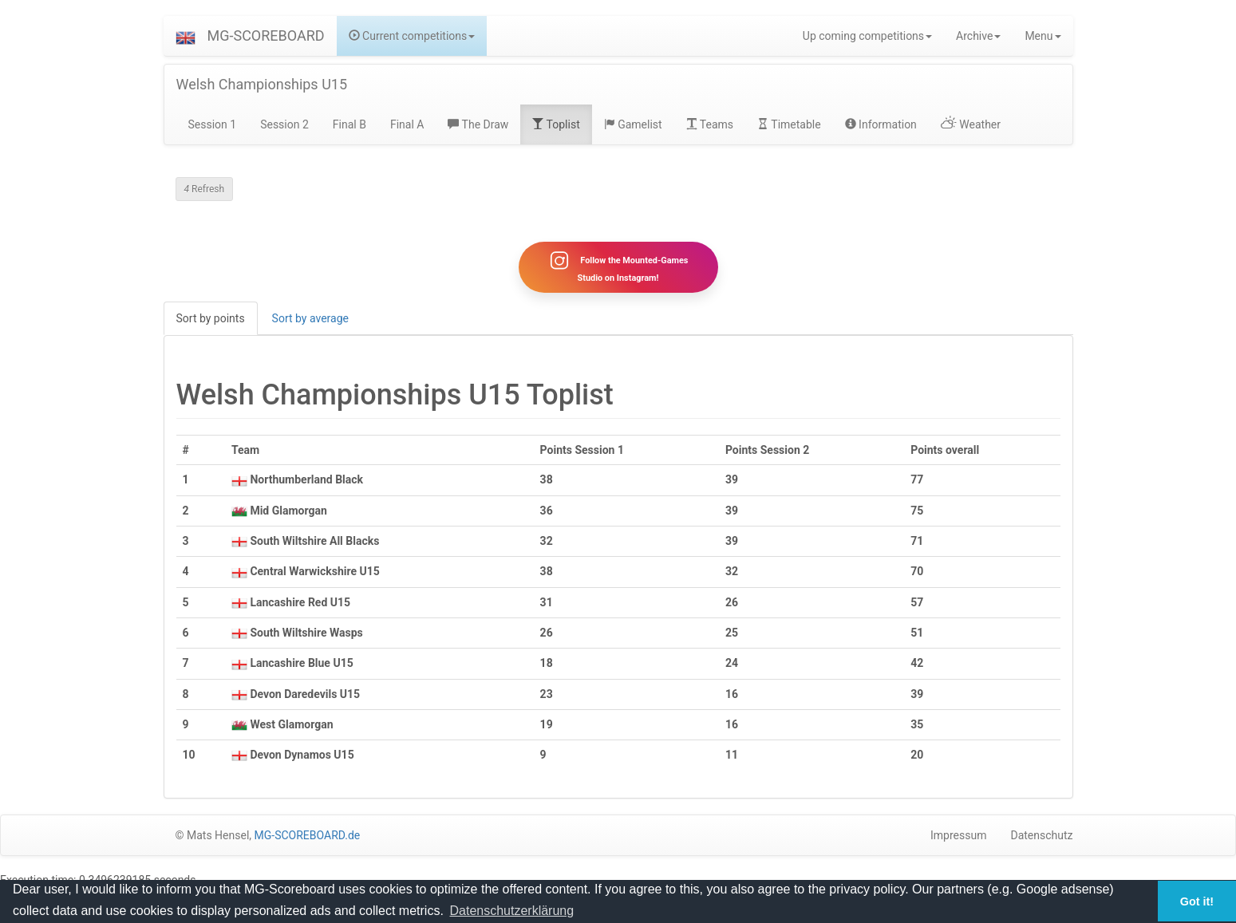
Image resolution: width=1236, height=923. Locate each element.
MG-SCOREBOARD (266, 35)
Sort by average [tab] (310, 320)
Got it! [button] (1197, 901)
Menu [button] (1042, 36)
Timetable (789, 124)
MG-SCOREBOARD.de (308, 838)
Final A (407, 124)
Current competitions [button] (412, 36)
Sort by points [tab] (210, 320)
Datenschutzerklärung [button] (511, 910)
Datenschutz (1041, 838)
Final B (349, 124)
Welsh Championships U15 (262, 84)
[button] (185, 36)
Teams (709, 124)
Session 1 (212, 124)
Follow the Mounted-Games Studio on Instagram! (617, 268)
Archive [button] (978, 36)
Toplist (555, 124)
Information (881, 124)
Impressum (958, 838)
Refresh (204, 189)
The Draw (478, 124)
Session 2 (284, 124)
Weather (971, 124)
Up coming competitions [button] (867, 36)
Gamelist (633, 124)
